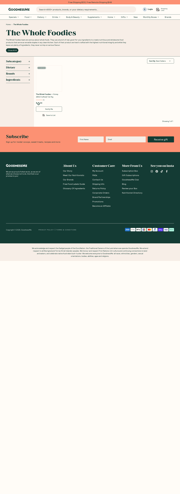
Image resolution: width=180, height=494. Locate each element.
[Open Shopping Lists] (157, 9)
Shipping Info (98, 417)
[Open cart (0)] (172, 9)
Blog (124, 417)
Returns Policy (99, 421)
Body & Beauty (74, 17)
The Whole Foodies (20, 25)
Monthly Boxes (151, 17)
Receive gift (161, 372)
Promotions (97, 434)
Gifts (124, 17)
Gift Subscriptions (130, 408)
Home (112, 17)
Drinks (56, 17)
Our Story (67, 404)
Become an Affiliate (101, 439)
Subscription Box (130, 404)
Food (28, 17)
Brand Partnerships (101, 430)
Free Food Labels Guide (74, 417)
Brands (168, 17)
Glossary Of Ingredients (74, 421)
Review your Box (129, 421)
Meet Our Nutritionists (73, 408)
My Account (97, 404)
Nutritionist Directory (132, 426)
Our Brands (68, 412)
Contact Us (97, 412)
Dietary (42, 17)
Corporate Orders (100, 426)
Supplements (95, 17)
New (136, 17)
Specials (14, 17)
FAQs (94, 408)
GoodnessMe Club (130, 412)
